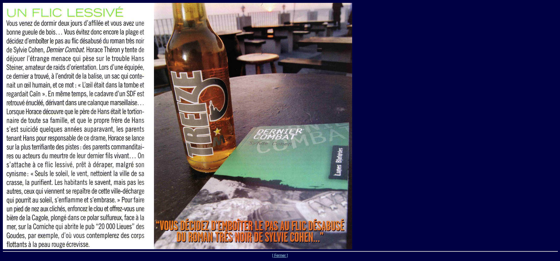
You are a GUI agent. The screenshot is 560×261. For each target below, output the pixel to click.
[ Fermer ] (280, 255)
